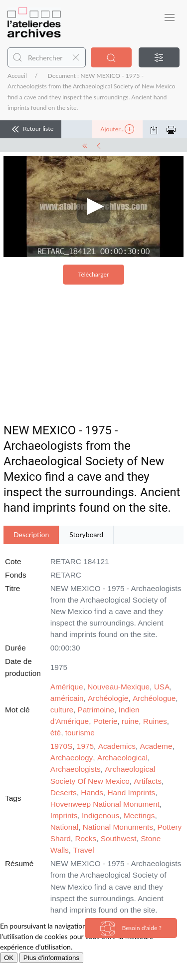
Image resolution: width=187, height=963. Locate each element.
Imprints (64, 815)
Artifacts (148, 781)
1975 (85, 746)
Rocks (85, 838)
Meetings (139, 815)
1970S (61, 746)
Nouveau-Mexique (118, 686)
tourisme (80, 732)
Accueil (17, 75)
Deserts (63, 792)
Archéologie (108, 698)
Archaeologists (75, 769)
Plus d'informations (51, 958)
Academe (156, 746)
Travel (83, 850)
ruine (130, 721)
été (55, 732)
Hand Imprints (131, 792)
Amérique (66, 686)
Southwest (119, 838)
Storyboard (86, 534)
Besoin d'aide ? (131, 928)
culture (61, 709)
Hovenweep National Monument (105, 804)
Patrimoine (96, 709)
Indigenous (100, 815)
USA (162, 686)
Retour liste (30, 129)
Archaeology (71, 757)
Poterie (105, 721)
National (64, 827)
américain (67, 698)
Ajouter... (117, 129)
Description (31, 534)
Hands (92, 792)
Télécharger (93, 274)
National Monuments (118, 827)
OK (8, 958)
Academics (117, 746)
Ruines (155, 721)
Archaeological (122, 757)
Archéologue (154, 698)
